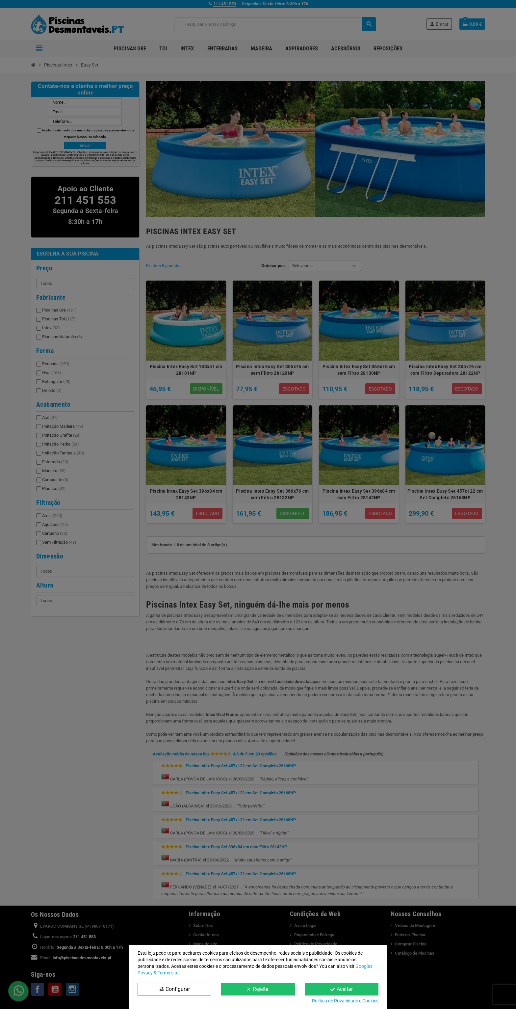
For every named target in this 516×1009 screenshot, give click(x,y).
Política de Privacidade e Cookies (345, 1000)
